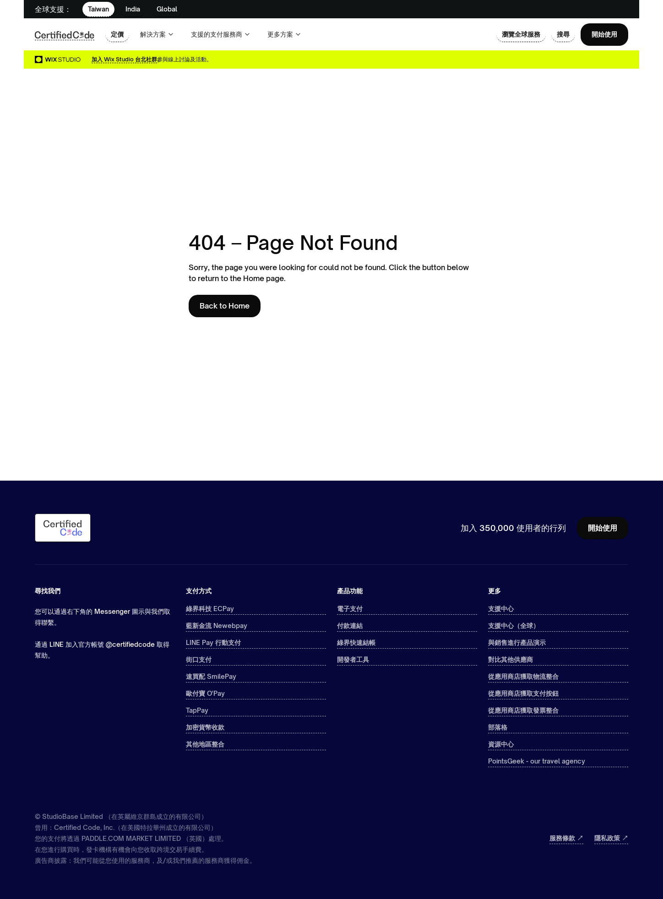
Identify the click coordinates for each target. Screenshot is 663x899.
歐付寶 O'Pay (205, 693)
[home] (64, 34)
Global (167, 9)
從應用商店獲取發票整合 (523, 710)
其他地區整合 (205, 744)
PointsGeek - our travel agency (536, 761)
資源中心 (501, 744)
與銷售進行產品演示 (517, 642)
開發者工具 (353, 659)
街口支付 (199, 659)
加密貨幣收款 (205, 727)
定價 (117, 34)
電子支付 (350, 608)
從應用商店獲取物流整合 (523, 676)
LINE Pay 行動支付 (213, 642)
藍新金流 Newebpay (216, 625)
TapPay (197, 710)
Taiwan (98, 9)
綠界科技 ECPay (210, 608)
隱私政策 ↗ (611, 838)
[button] (157, 34)
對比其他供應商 (510, 659)
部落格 (497, 727)
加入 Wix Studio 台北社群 (124, 59)
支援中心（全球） (513, 625)
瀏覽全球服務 (521, 34)
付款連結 (350, 625)
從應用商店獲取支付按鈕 (523, 693)
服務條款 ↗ (566, 838)
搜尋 (563, 34)
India (132, 9)
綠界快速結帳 (356, 642)
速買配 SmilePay (211, 676)
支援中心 (501, 608)
